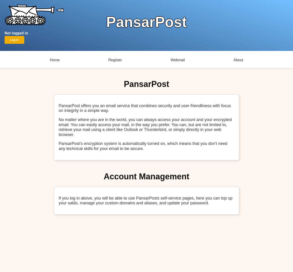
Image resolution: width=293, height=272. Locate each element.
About (238, 60)
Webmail (178, 60)
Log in (14, 40)
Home (55, 60)
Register (115, 60)
